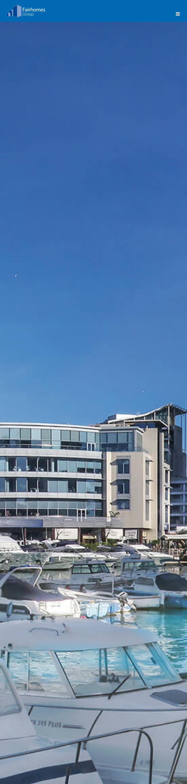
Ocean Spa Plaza (33, 433)
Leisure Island (93, 427)
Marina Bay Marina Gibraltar (33, 554)
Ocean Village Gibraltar (93, 411)
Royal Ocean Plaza (33, 411)
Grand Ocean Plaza (33, 422)
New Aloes (33, 438)
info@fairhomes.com (23, 757)
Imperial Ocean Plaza (33, 427)
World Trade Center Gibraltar (154, 425)
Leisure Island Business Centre (153, 431)
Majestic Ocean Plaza (33, 416)
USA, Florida (154, 548)
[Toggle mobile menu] (178, 14)
